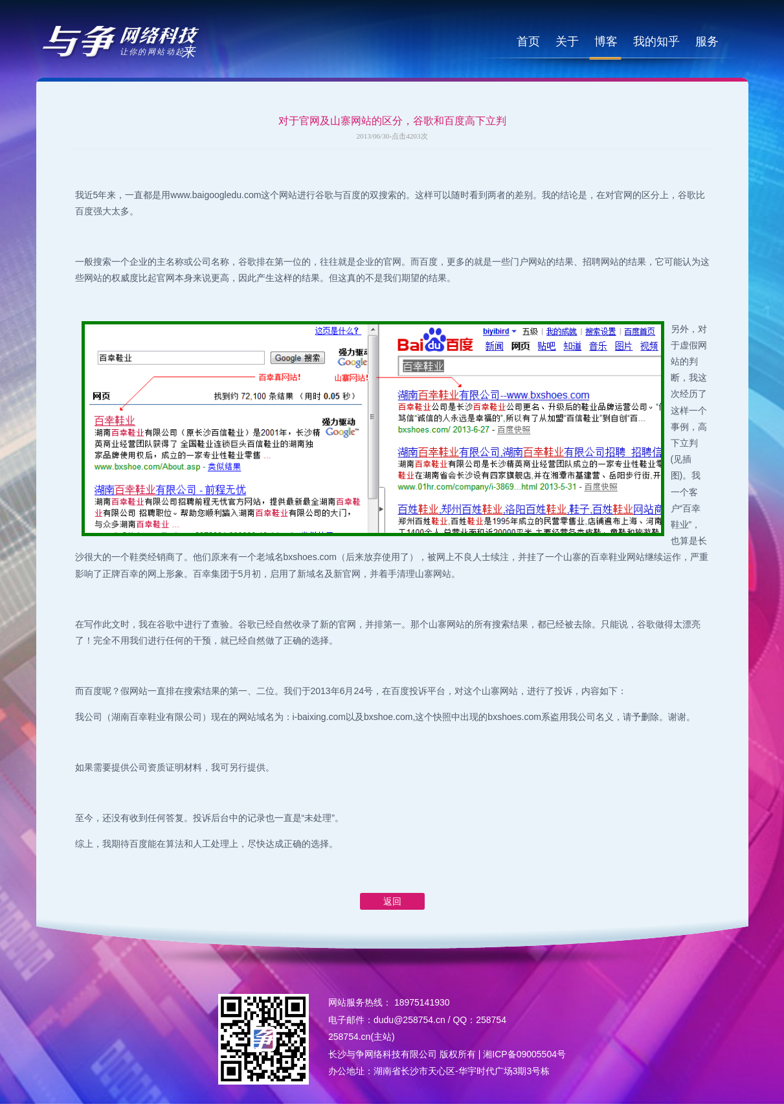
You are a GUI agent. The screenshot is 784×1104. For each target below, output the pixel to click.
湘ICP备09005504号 (524, 1054)
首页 (528, 41)
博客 (606, 41)
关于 (567, 41)
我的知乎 (656, 41)
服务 (707, 41)
